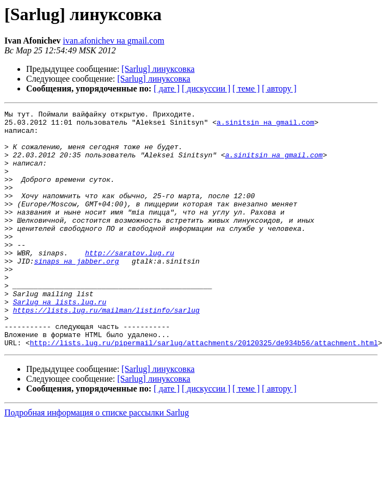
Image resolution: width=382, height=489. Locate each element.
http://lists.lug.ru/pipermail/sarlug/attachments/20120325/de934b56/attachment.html (204, 390)
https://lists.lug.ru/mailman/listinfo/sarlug (106, 351)
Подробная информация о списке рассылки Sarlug (96, 459)
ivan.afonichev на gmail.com (113, 40)
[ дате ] (166, 88)
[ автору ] (279, 88)
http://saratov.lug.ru (129, 282)
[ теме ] (246, 88)
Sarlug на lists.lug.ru (60, 341)
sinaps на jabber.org (76, 292)
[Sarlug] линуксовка (157, 69)
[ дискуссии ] (206, 88)
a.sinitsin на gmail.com (265, 125)
